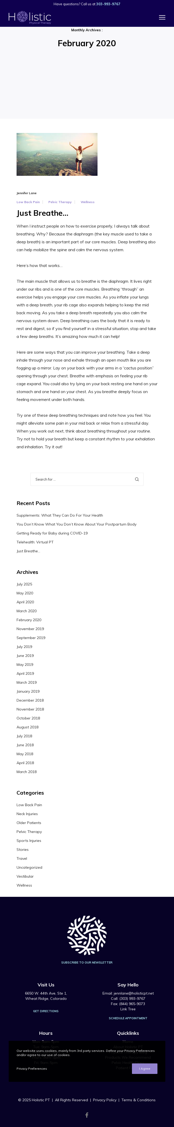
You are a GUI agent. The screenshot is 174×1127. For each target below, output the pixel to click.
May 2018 (25, 754)
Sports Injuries (29, 840)
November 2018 (30, 709)
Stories (23, 849)
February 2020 (29, 619)
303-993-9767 (108, 4)
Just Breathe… (28, 551)
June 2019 (25, 655)
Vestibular (25, 876)
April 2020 (25, 602)
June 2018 (25, 745)
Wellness (88, 202)
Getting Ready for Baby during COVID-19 (52, 533)
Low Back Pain (28, 202)
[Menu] (159, 17)
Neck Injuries (27, 813)
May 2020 (25, 593)
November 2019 (30, 628)
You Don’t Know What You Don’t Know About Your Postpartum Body (76, 524)
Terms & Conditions (138, 1100)
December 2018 (30, 700)
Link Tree (128, 1009)
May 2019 (25, 664)
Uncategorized (29, 867)
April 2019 (25, 673)
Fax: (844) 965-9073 (128, 1003)
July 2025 (24, 584)
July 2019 (24, 646)
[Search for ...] (87, 479)
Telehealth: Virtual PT (35, 542)
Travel (22, 858)
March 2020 (27, 611)
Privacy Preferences (32, 1069)
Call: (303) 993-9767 (128, 998)
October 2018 (28, 718)
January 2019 (28, 691)
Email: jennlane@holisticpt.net (128, 993)
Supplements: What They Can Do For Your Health (60, 515)
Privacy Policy (104, 1100)
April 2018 (25, 762)
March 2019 (27, 682)
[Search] (137, 479)
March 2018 (27, 771)
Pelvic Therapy (60, 202)
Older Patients (29, 822)
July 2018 (24, 736)
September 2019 (31, 637)
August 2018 (27, 727)
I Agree (144, 1069)
